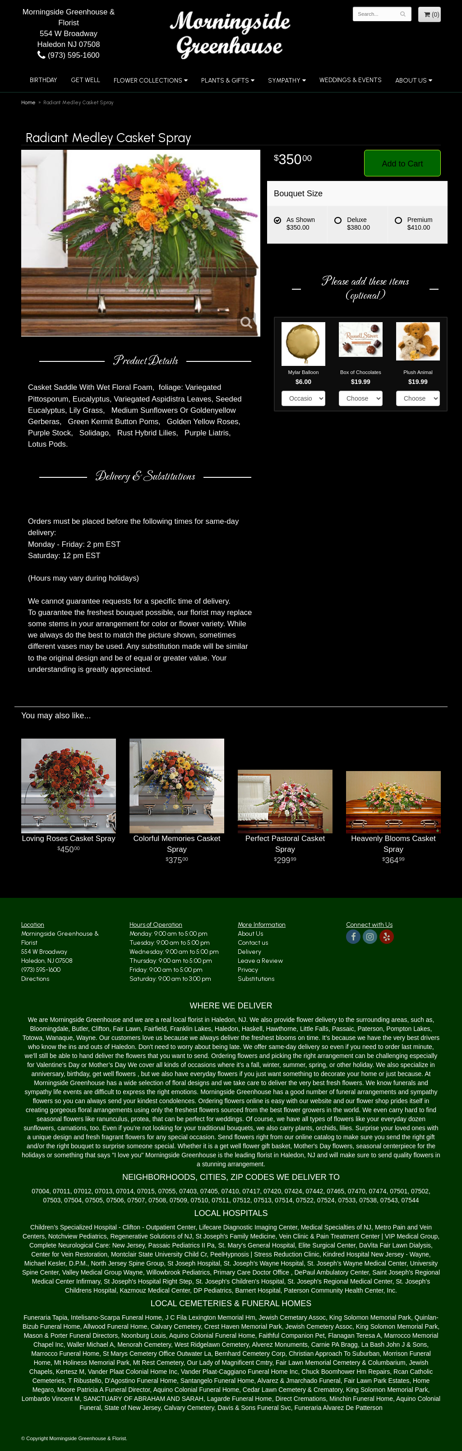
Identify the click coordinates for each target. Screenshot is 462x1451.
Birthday (43, 80)
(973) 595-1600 (68, 55)
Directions (35, 979)
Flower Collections (148, 80)
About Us (411, 80)
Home (28, 102)
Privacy (248, 970)
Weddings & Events (350, 80)
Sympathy (284, 80)
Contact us (253, 943)
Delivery (249, 952)
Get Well (85, 80)
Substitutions (256, 979)
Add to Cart (402, 163)
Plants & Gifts (225, 80)
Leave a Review (260, 961)
